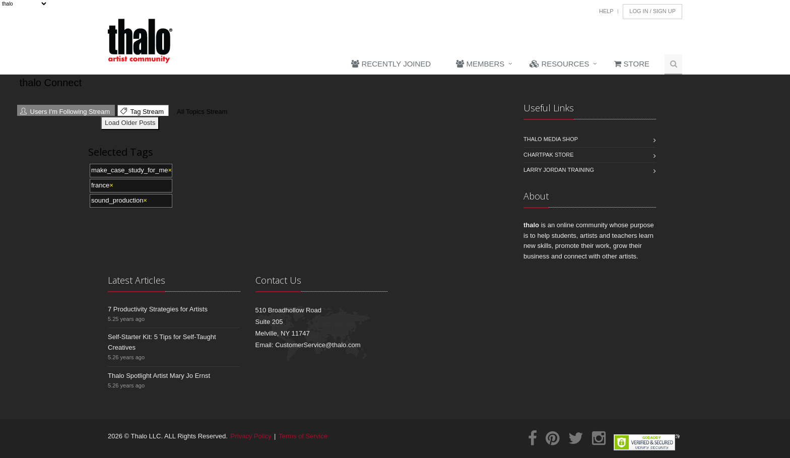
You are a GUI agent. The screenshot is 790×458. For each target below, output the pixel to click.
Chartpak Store (548, 155)
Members (480, 63)
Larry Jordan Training (558, 170)
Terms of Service (303, 436)
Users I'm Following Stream (65, 111)
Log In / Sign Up (652, 11)
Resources (559, 63)
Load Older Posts (130, 122)
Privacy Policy (251, 436)
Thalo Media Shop (550, 139)
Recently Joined (391, 63)
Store (631, 63)
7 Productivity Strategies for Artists (158, 309)
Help (606, 11)
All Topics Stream (201, 111)
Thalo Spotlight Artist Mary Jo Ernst (159, 375)
